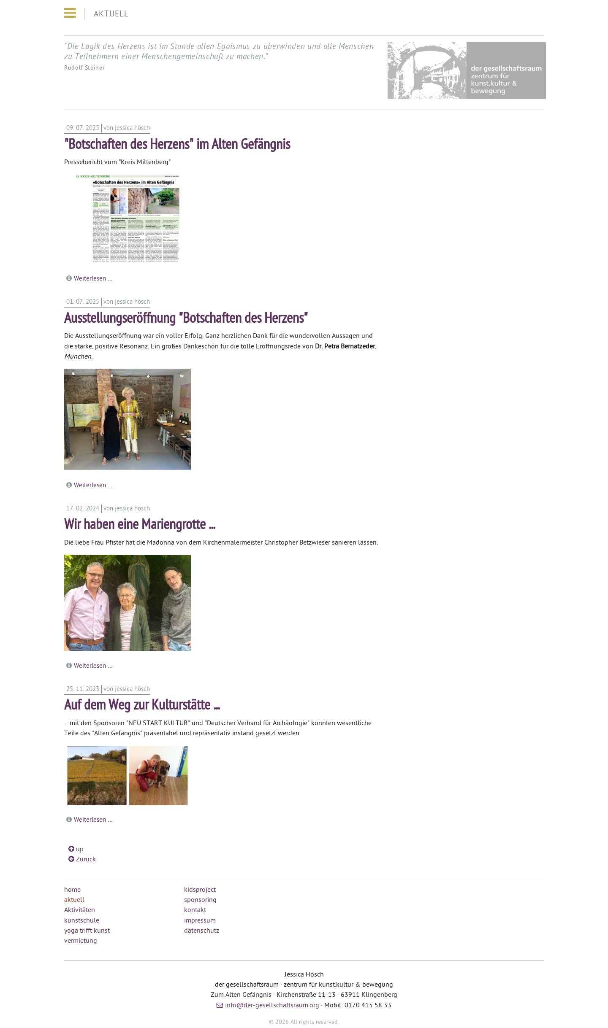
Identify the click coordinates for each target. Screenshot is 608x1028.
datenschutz (201, 931)
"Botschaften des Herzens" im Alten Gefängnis (177, 145)
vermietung (80, 941)
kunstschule (81, 920)
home (72, 890)
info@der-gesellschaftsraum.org (272, 1005)
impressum (200, 920)
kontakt (195, 910)
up (76, 849)
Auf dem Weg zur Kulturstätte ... (142, 705)
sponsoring (200, 900)
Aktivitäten (79, 910)
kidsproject (200, 890)
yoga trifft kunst (87, 931)
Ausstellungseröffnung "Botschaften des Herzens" (186, 319)
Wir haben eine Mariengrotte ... (139, 525)
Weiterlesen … (93, 279)
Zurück (82, 859)
